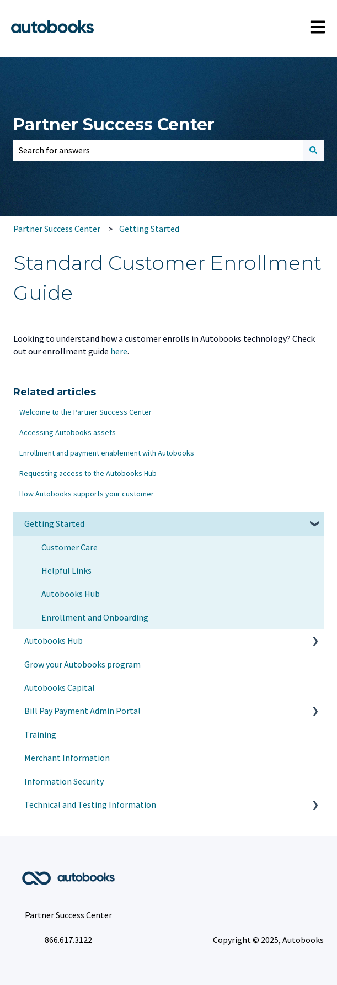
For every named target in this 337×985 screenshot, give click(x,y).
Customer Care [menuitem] (69, 547)
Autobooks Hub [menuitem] (70, 593)
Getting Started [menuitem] (54, 523)
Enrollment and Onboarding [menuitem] (94, 617)
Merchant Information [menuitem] (67, 757)
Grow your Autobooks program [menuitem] (82, 664)
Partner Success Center (114, 124)
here (118, 351)
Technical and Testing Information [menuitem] (90, 804)
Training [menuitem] (40, 734)
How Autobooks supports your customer (86, 494)
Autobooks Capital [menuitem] (59, 687)
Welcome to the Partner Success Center (85, 412)
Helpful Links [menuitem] (66, 570)
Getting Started (149, 228)
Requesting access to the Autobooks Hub (88, 473)
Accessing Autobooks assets (67, 432)
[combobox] (158, 150)
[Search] (313, 150)
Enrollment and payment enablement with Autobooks (106, 453)
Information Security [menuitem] (64, 781)
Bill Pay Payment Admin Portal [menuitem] (82, 710)
